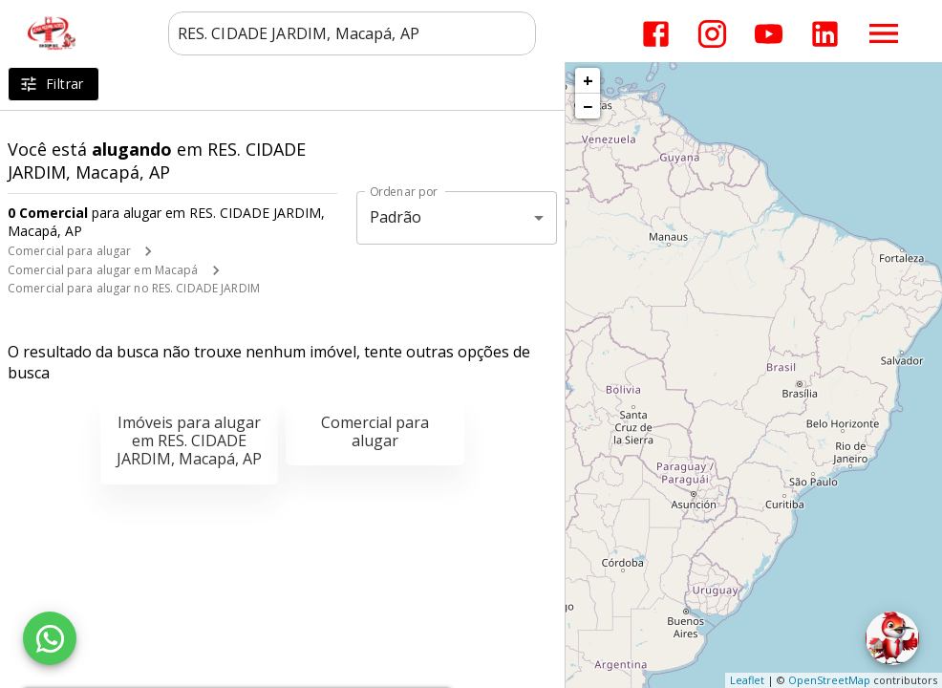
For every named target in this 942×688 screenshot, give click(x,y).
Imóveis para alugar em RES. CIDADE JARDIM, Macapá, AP (189, 440)
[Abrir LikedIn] (825, 34)
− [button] (587, 106)
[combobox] (352, 33)
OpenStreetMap (829, 680)
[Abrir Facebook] (656, 34)
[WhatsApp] (49, 638)
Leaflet (747, 680)
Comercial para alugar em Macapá (103, 270)
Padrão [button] (396, 216)
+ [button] (588, 80)
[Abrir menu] (883, 33)
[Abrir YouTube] (768, 34)
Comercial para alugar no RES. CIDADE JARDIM (134, 288)
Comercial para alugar (69, 251)
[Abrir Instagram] (712, 34)
